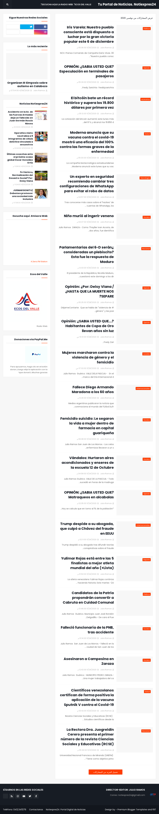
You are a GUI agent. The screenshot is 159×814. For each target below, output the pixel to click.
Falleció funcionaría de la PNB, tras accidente (87, 630)
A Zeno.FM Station (39, 261)
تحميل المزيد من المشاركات (105, 772)
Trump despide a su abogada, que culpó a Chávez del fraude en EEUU (87, 528)
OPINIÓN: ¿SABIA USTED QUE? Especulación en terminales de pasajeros (86, 71)
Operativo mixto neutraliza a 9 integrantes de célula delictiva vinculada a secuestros (20, 139)
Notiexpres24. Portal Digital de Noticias (66, 809)
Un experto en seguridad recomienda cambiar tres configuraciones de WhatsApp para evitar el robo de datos (87, 183)
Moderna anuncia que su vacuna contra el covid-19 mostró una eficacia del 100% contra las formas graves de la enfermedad (87, 142)
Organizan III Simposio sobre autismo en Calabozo (27, 84)
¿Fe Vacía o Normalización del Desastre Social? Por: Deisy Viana (21, 176)
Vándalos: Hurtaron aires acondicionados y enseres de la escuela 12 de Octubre (88, 462)
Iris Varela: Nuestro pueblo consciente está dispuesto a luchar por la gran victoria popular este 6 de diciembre (89, 34)
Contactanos (36, 809)
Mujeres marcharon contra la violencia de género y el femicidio (88, 357)
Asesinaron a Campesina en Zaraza (89, 661)
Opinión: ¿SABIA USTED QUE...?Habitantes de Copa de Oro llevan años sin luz (87, 326)
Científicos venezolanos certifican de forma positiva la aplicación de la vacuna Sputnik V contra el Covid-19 (87, 697)
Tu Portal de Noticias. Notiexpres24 (127, 4)
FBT (154, 809)
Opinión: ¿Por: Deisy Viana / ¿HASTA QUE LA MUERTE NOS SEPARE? (89, 291)
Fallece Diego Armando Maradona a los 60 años (93, 389)
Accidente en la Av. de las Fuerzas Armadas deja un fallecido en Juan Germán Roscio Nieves (20, 117)
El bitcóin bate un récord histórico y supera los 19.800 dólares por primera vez (89, 103)
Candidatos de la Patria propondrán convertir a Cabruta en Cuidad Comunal (88, 598)
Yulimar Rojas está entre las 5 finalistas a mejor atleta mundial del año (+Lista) (87, 563)
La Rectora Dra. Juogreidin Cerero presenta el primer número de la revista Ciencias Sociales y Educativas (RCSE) (87, 736)
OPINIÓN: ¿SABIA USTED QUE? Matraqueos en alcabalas (89, 495)
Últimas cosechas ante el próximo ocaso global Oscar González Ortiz (20, 158)
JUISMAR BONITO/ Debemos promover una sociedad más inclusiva (21, 195)
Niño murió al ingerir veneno (89, 216)
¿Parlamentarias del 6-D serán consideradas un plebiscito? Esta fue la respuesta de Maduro (86, 254)
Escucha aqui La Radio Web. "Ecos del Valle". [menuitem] (65, 4)
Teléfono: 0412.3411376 (14, 809)
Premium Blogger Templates (132, 809)
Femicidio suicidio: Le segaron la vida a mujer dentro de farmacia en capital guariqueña (87, 425)
